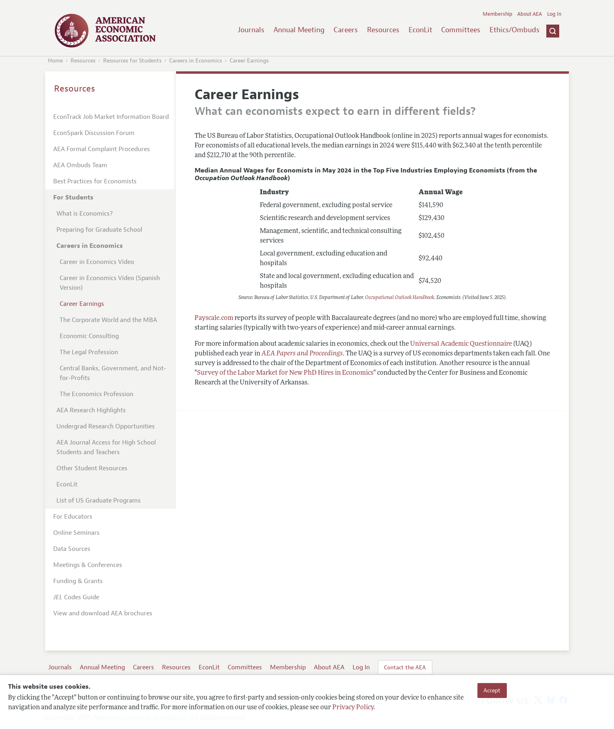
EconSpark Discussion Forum (94, 133)
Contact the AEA (405, 667)
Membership (497, 14)
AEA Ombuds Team (80, 165)
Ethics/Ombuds (514, 29)
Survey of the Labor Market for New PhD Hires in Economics (285, 373)
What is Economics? (84, 214)
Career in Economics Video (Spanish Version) (110, 283)
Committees (460, 29)
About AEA (529, 14)
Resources (383, 29)
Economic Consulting (89, 336)
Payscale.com (214, 318)
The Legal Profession (89, 352)
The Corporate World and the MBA (108, 320)
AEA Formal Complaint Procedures (101, 149)
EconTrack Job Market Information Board (111, 117)
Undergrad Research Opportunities (105, 426)
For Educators (72, 517)
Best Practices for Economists (95, 181)
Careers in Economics (195, 60)
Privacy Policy (352, 707)
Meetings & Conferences (87, 565)
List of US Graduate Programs (98, 500)
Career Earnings (249, 60)
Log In (554, 14)
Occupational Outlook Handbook (399, 297)
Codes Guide (76, 597)
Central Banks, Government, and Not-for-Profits (113, 373)
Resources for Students (132, 60)
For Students (73, 197)
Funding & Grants (78, 581)
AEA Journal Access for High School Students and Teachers (106, 447)
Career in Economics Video (97, 262)
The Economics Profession (96, 394)
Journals (251, 29)
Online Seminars (76, 533)
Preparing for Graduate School (99, 230)
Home (55, 60)
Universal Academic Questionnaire (461, 344)
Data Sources (71, 549)
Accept (491, 690)
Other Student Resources (91, 468)
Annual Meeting (299, 29)
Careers (346, 29)
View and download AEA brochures (102, 613)
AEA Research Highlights (91, 410)
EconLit (420, 29)
